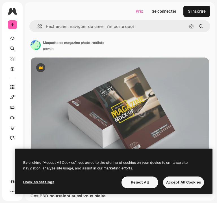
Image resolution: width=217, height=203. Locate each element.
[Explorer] (12, 68)
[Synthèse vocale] (12, 127)
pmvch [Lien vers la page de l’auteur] (48, 49)
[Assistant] (12, 137)
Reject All (140, 182)
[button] (37, 26)
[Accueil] (12, 38)
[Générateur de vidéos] (12, 117)
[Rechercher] (12, 48)
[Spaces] (12, 97)
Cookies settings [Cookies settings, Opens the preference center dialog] (38, 182)
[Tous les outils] (12, 87)
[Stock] (12, 58)
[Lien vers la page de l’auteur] (36, 45)
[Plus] (12, 191)
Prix (139, 11)
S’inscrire (197, 11)
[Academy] (12, 181)
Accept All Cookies (183, 182)
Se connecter (164, 11)
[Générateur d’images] (12, 107)
